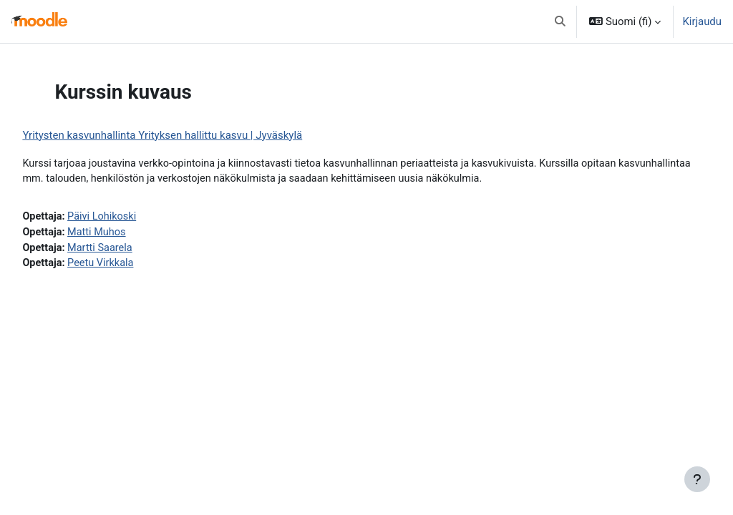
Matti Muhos (131, 233)
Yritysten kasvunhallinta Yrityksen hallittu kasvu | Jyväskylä (194, 135)
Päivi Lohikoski (136, 217)
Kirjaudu (702, 21)
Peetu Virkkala (135, 265)
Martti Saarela (134, 249)
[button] (561, 21)
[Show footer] (697, 479)
